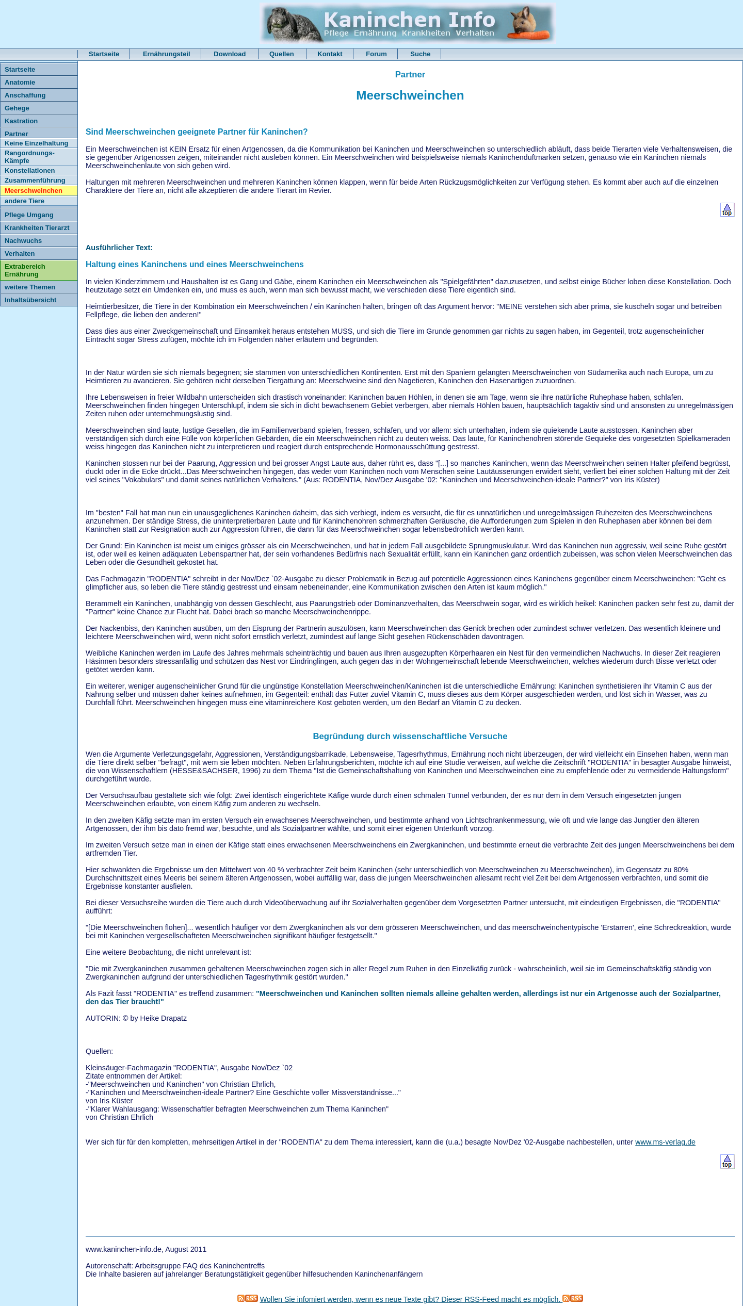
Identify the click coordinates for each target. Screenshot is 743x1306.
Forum (376, 54)
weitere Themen (30, 287)
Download (231, 54)
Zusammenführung (35, 180)
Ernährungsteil (166, 54)
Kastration (21, 121)
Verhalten (20, 253)
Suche (420, 54)
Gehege (17, 108)
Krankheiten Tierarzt (37, 228)
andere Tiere (24, 201)
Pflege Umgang (29, 215)
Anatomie (20, 82)
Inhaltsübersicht (30, 300)
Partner (16, 134)
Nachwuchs (23, 240)
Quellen (282, 54)
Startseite (104, 54)
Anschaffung (25, 95)
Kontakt (329, 54)
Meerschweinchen (33, 190)
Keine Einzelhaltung (37, 143)
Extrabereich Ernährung (25, 270)
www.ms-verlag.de (665, 1142)
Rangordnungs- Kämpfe (30, 157)
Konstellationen (30, 170)
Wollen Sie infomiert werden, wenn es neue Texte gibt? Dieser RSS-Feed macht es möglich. (422, 1299)
